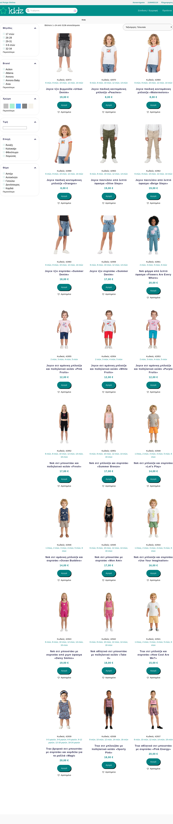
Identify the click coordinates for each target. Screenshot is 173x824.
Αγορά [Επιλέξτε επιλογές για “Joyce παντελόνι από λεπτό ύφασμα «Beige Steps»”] (153, 196)
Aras (8, 84)
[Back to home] (12, 10)
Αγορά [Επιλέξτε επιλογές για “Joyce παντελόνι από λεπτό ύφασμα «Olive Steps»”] (109, 196)
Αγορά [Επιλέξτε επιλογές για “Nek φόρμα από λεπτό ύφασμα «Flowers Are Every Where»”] (153, 291)
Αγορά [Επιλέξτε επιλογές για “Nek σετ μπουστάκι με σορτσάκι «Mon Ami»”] (109, 573)
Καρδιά (9, 188)
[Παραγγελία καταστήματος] (148, 27)
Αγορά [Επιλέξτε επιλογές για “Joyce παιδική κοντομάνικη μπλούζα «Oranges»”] (64, 196)
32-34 (9, 48)
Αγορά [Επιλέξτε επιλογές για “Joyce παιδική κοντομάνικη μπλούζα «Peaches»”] (109, 105)
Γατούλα (10, 181)
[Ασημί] (6, 106)
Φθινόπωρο (12, 152)
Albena (9, 73)
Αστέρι (9, 173)
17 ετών (10, 34)
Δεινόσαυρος (13, 184)
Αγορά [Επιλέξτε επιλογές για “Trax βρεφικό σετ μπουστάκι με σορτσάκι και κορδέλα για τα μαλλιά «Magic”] (64, 768)
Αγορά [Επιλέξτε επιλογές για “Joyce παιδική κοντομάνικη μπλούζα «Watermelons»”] (153, 105)
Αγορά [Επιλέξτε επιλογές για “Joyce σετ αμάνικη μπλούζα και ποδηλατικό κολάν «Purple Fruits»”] (153, 385)
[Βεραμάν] (12, 106)
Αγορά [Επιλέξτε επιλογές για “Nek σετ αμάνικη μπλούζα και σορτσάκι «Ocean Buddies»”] (64, 573)
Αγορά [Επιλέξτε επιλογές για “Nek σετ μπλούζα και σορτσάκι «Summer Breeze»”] (109, 479)
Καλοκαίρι (11, 148)
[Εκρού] (31, 106)
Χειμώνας (11, 156)
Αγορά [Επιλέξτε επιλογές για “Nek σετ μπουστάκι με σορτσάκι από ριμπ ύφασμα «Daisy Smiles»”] (64, 671)
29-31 (9, 41)
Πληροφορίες (167, 3)
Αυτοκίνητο (12, 177)
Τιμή (19, 122)
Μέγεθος (19, 28)
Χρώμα (19, 98)
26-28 (9, 37)
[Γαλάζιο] (18, 106)
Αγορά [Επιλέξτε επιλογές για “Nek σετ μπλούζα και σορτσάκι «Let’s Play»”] (153, 479)
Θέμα (19, 167)
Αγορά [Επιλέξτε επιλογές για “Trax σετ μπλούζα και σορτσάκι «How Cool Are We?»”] (153, 671)
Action (9, 69)
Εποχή (19, 139)
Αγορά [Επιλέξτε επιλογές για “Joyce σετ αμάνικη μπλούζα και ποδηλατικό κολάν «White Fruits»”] (109, 385)
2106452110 (153, 3)
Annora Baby (13, 80)
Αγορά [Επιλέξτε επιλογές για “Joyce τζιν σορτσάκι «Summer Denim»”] (64, 287)
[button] (28, 10)
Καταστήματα (139, 3)
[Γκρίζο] (24, 106)
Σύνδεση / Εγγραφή (148, 10)
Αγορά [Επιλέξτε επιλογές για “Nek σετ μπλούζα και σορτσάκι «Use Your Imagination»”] (153, 573)
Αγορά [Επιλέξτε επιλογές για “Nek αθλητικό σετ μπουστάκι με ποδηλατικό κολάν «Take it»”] (109, 671)
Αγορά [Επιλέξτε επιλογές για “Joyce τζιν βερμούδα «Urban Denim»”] (64, 105)
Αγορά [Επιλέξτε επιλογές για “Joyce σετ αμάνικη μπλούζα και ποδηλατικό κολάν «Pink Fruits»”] (64, 385)
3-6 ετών (10, 45)
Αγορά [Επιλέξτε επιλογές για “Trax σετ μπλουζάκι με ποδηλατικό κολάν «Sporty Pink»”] (109, 765)
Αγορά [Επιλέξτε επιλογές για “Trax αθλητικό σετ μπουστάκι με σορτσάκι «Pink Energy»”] (153, 762)
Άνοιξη (9, 145)
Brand (19, 63)
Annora (10, 76)
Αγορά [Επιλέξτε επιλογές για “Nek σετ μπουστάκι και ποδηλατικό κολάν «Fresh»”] (64, 479)
